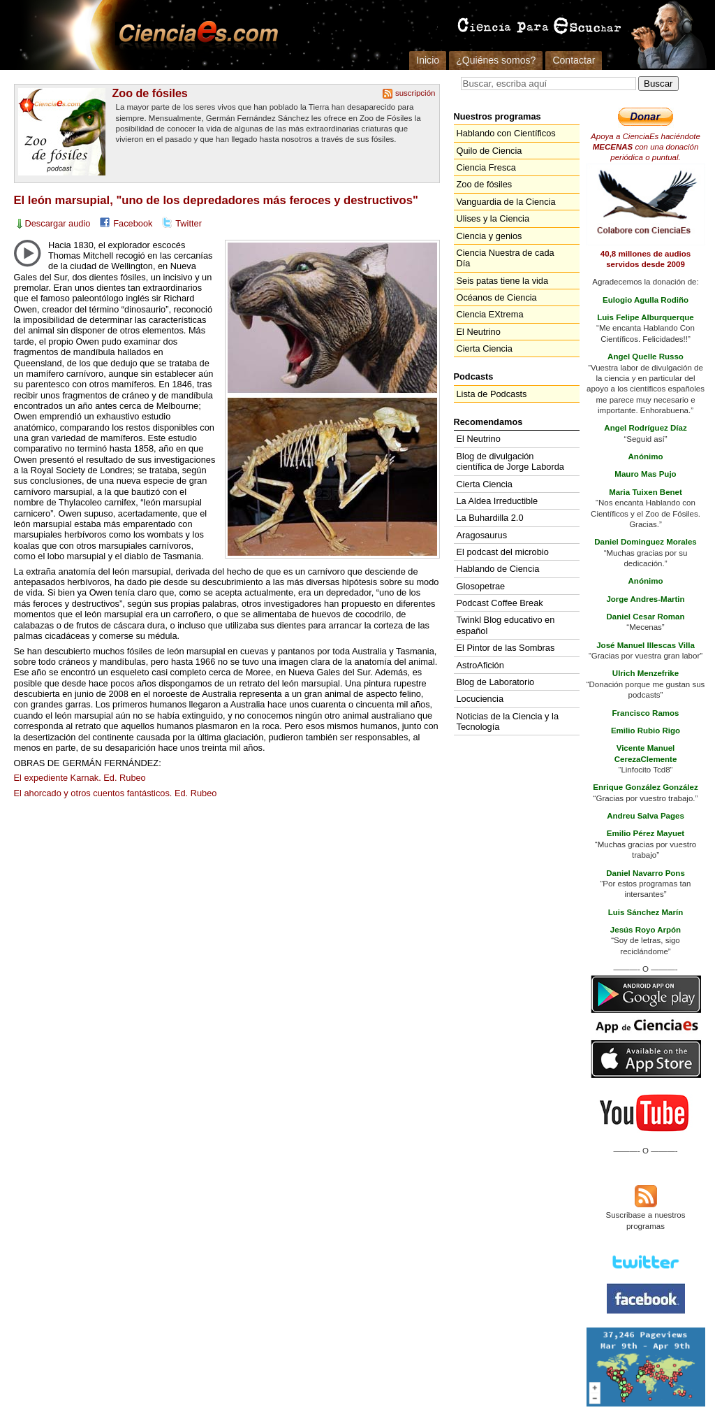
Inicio (427, 60)
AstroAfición (480, 665)
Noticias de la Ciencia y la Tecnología (508, 721)
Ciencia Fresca (486, 167)
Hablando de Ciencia (498, 568)
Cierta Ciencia (485, 348)
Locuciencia (480, 698)
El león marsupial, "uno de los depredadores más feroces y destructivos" (216, 200)
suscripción (415, 93)
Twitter (188, 223)
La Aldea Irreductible (497, 501)
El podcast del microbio (503, 552)
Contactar (573, 60)
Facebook (132, 223)
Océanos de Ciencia (497, 297)
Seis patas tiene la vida (503, 280)
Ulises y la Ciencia (493, 218)
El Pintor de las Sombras (506, 647)
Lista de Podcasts (492, 394)
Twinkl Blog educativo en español (506, 624)
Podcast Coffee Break (500, 603)
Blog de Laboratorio (496, 682)
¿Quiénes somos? (496, 60)
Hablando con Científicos (506, 133)
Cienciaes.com (194, 35)
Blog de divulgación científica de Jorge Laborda (510, 461)
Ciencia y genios (489, 236)
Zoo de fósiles (150, 93)
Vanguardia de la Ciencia (506, 201)
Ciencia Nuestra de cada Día (505, 257)
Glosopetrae (481, 586)
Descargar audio (58, 223)
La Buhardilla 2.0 (490, 517)
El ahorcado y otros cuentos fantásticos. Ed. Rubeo (115, 793)
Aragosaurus (482, 535)
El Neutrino (479, 331)
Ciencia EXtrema (490, 314)
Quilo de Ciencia (489, 150)
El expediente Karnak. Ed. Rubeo (80, 777)
